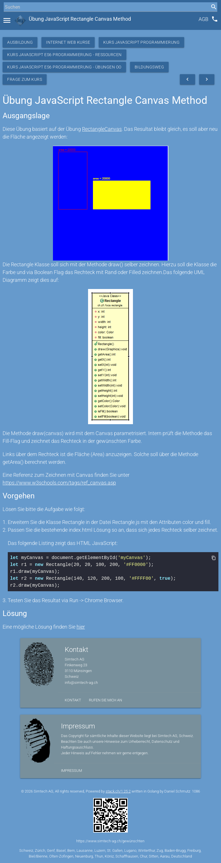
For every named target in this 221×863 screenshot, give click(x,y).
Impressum (71, 770)
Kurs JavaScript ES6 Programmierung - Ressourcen (64, 54)
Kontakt (73, 700)
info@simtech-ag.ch (81, 682)
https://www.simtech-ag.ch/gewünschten (110, 841)
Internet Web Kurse (68, 42)
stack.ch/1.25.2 (118, 791)
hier (81, 627)
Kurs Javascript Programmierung (141, 42)
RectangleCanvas (102, 129)
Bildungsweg (149, 67)
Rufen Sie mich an (105, 700)
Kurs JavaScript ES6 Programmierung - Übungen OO (64, 67)
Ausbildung (20, 42)
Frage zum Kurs (24, 79)
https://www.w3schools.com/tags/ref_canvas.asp (59, 483)
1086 (196, 791)
